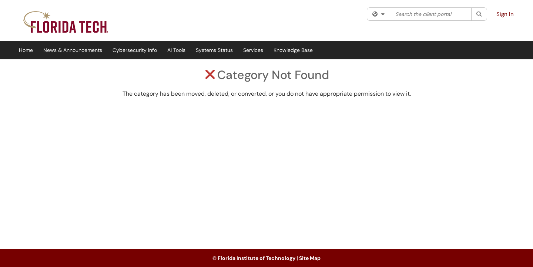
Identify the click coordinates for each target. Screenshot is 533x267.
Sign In (505, 14)
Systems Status (214, 50)
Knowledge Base (293, 50)
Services (253, 50)
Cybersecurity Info (135, 50)
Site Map (310, 258)
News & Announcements (72, 50)
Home (26, 50)
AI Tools (176, 50)
